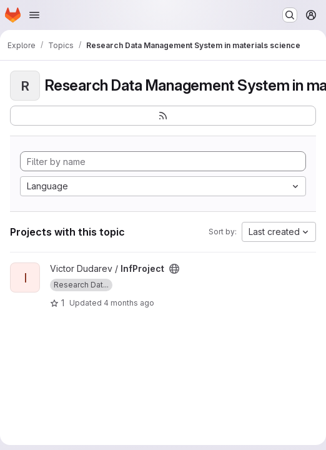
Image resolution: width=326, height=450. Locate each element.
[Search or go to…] (289, 15)
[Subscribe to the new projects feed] (163, 116)
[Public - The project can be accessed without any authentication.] (174, 269)
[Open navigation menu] (34, 15)
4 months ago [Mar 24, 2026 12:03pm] (129, 303)
